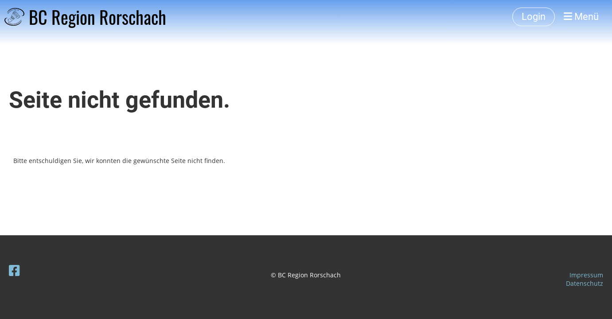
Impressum (586, 275)
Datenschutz (584, 283)
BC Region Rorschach (97, 16)
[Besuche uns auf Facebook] (14, 270)
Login (534, 16)
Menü (581, 16)
